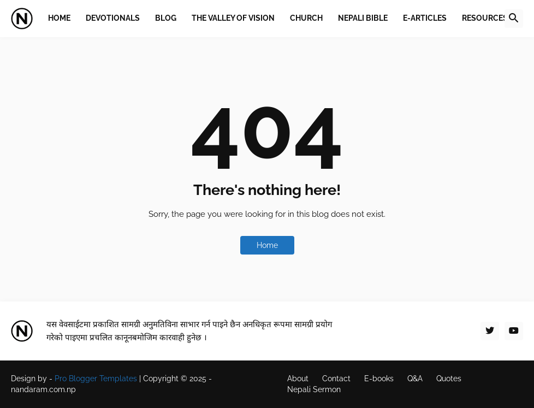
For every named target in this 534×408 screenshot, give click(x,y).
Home (267, 245)
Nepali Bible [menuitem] (363, 18)
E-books (379, 378)
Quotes (448, 378)
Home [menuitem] (59, 18)
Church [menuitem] (306, 18)
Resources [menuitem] (485, 18)
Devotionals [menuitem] (113, 18)
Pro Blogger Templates (96, 378)
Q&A (415, 378)
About (297, 378)
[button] (514, 18)
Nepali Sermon (314, 389)
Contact (336, 378)
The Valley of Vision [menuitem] (233, 18)
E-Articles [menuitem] (425, 18)
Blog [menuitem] (165, 18)
